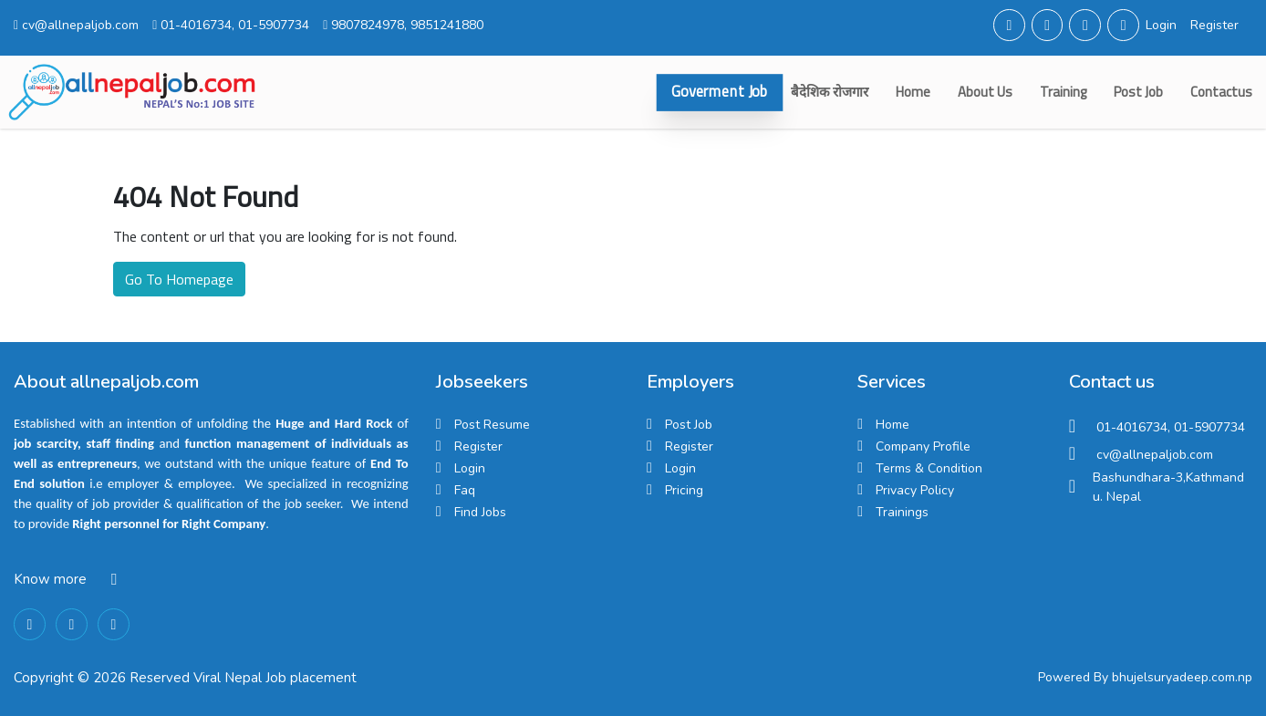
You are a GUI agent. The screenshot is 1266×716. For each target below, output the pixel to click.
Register (1214, 25)
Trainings (902, 512)
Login (1161, 25)
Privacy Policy (915, 490)
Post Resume (492, 424)
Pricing (684, 490)
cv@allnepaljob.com (76, 25)
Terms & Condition (929, 468)
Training (1063, 91)
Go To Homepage (179, 279)
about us (985, 91)
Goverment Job (719, 91)
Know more (50, 579)
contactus (1221, 91)
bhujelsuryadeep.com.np (1182, 677)
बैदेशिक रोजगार (829, 91)
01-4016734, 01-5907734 (230, 25)
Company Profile (923, 446)
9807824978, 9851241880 (403, 25)
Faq (464, 490)
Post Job (1138, 91)
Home (913, 91)
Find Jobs (480, 512)
